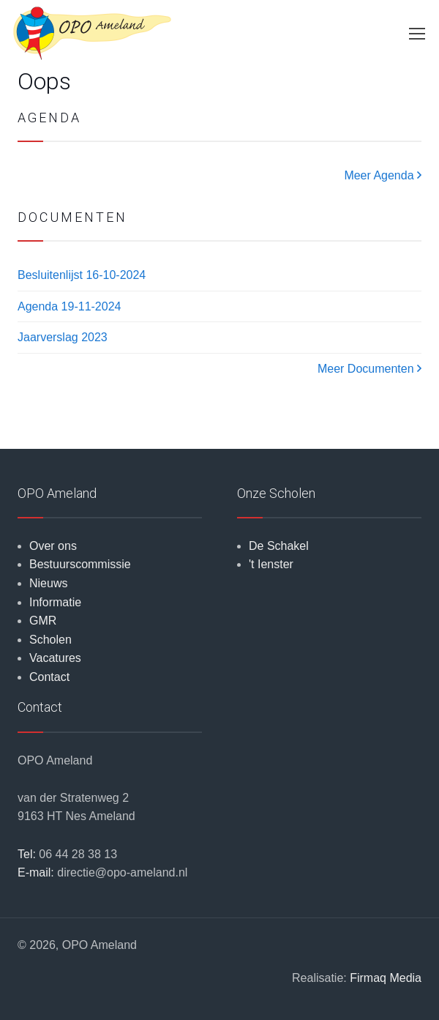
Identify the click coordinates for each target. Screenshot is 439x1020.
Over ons (53, 546)
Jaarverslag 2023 (63, 337)
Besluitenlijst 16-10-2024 (82, 275)
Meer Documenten (369, 368)
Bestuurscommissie (80, 564)
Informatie (55, 602)
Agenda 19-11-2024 (69, 306)
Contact (49, 677)
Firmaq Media (385, 978)
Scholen (50, 639)
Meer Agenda (382, 175)
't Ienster (271, 564)
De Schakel (279, 546)
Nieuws (48, 583)
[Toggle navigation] (416, 34)
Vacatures (55, 658)
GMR (42, 620)
